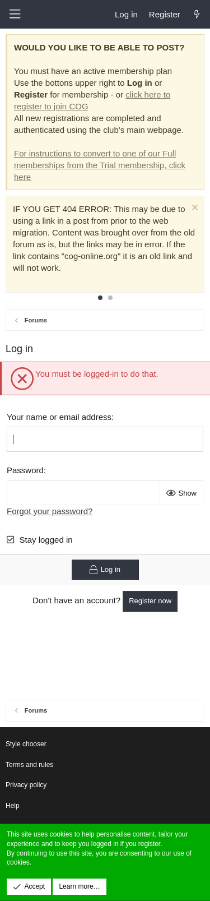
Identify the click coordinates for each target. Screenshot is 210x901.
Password (25, 470)
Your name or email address (59, 417)
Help (13, 806)
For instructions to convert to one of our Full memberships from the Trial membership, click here (99, 165)
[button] (14, 14)
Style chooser (26, 744)
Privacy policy (26, 785)
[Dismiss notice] (193, 209)
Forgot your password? (49, 511)
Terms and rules (29, 765)
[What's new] (197, 14)
